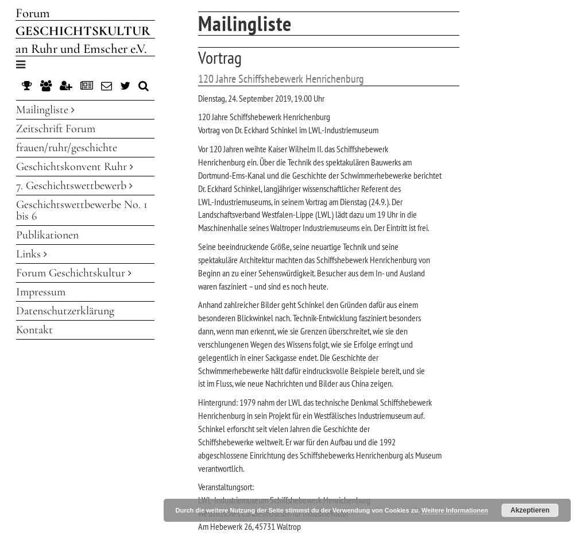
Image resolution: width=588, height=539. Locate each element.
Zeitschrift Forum (55, 129)
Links (31, 254)
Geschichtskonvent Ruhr (74, 167)
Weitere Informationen (454, 510)
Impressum (40, 292)
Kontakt (34, 330)
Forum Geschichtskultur (73, 273)
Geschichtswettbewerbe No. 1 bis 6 (82, 210)
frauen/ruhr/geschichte (66, 148)
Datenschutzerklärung (65, 311)
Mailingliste (45, 110)
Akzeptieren (530, 510)
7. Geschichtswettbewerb (74, 185)
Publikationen (47, 235)
